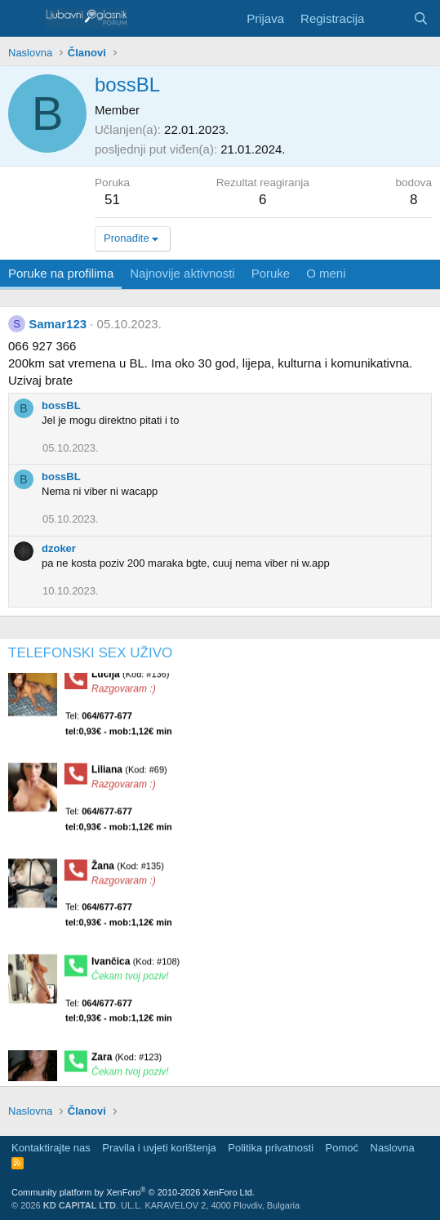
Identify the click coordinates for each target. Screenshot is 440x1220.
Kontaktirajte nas (51, 1148)
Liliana (129, 775)
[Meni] (22, 18)
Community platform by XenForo (133, 1192)
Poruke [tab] (271, 273)
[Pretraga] (421, 18)
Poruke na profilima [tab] (60, 273)
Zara (126, 1062)
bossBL (61, 405)
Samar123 (58, 324)
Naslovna (393, 1148)
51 (112, 199)
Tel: (118, 728)
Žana (127, 871)
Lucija (130, 679)
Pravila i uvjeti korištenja (159, 1148)
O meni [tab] (325, 273)
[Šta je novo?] (388, 18)
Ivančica (135, 967)
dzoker (59, 548)
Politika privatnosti (270, 1148)
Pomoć (342, 1148)
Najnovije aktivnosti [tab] (182, 273)
